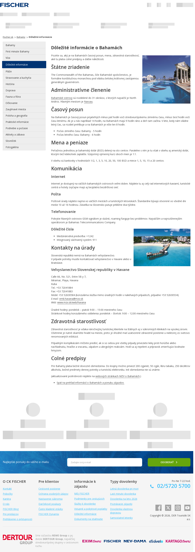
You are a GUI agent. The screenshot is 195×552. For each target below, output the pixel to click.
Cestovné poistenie (49, 488)
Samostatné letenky (121, 517)
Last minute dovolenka (123, 493)
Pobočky (8, 493)
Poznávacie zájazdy (121, 504)
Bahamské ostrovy (61, 98)
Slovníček (11, 140)
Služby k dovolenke (85, 503)
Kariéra (7, 498)
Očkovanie (12, 103)
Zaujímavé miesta (16, 109)
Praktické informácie (17, 122)
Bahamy (10, 45)
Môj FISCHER (81, 493)
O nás (6, 504)
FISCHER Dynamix (49, 514)
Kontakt (7, 488)
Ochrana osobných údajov (53, 493)
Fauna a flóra (13, 96)
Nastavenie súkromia (50, 498)
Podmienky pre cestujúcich (89, 498)
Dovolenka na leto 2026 (123, 498)
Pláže (9, 71)
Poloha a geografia (16, 115)
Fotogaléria (12, 147)
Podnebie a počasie (17, 128)
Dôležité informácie (17, 64)
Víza (8, 57)
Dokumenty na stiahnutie (88, 519)
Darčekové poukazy (50, 504)
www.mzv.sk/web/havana (71, 302)
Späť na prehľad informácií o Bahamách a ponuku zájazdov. (90, 382)
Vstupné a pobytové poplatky (90, 508)
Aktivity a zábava (15, 134)
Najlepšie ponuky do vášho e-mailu (26, 462)
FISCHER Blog (11, 509)
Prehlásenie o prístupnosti (17, 519)
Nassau (88, 101)
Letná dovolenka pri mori (124, 488)
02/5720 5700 (173, 485)
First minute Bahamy (17, 51)
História (10, 84)
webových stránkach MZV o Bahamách (117, 376)
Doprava (10, 90)
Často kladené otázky (51, 509)
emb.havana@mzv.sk (71, 298)
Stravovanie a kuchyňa (18, 77)
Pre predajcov (11, 514)
